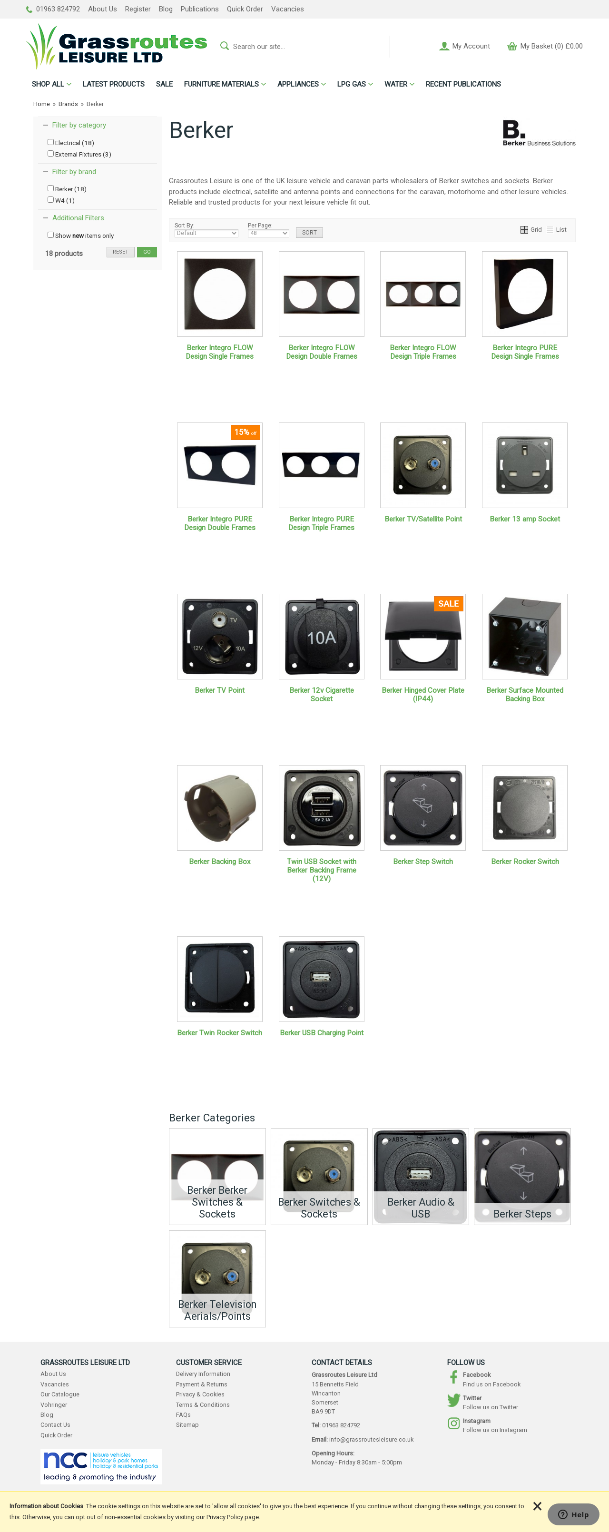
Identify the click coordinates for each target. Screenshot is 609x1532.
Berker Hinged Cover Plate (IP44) (423, 694)
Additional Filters (78, 218)
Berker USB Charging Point (321, 1033)
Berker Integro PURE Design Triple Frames (321, 523)
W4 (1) (61, 200)
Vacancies (287, 9)
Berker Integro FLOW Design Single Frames (220, 352)
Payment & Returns (201, 1384)
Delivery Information (203, 1373)
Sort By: (206, 229)
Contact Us (55, 1424)
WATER (395, 84)
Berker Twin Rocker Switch (219, 1033)
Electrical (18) (71, 143)
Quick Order (245, 9)
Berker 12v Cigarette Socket (321, 694)
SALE (164, 84)
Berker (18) (67, 189)
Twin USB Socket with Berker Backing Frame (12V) (321, 870)
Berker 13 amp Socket (525, 519)
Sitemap (187, 1424)
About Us (102, 9)
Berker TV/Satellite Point (423, 519)
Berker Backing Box (220, 861)
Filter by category (79, 125)
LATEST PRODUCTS (114, 84)
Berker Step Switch (423, 861)
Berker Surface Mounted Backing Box (524, 694)
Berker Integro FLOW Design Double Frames (321, 352)
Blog (166, 9)
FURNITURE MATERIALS (221, 84)
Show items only (81, 235)
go (147, 252)
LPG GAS (351, 84)
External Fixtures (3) (79, 154)
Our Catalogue (59, 1394)
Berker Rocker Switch (525, 861)
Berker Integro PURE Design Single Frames (525, 352)
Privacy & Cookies (200, 1394)
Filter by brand (74, 171)
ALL (48, 84)
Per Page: (268, 229)
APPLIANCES (298, 84)
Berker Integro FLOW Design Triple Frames (423, 352)
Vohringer (53, 1404)
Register (138, 9)
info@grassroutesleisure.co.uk (371, 1439)
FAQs (183, 1414)
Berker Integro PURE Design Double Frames (219, 523)
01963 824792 (53, 9)
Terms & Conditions (203, 1404)
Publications (200, 9)
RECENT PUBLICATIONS (463, 84)
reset (120, 252)
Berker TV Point (220, 690)
